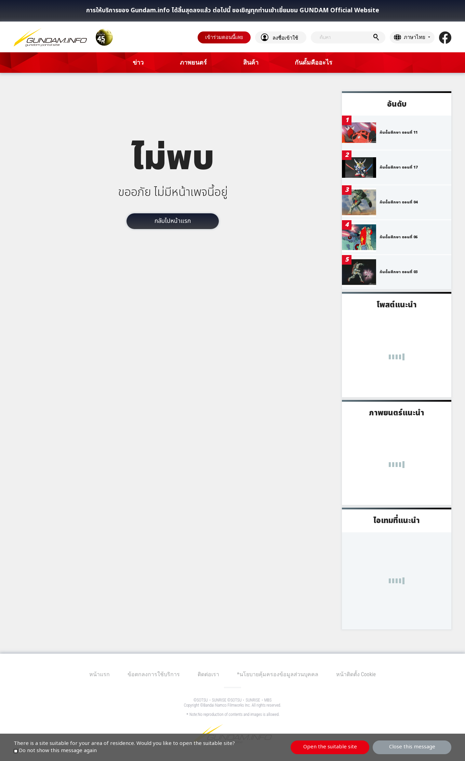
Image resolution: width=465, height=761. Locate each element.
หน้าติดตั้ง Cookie (356, 674)
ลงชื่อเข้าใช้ (285, 38)
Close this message (412, 747)
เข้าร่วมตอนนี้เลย (224, 37)
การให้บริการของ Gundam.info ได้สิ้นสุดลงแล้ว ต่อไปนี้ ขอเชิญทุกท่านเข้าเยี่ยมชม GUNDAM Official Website (232, 10)
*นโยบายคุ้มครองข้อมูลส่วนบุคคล (277, 674)
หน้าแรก (99, 674)
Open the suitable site (330, 747)
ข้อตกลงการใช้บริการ (154, 674)
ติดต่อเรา (208, 674)
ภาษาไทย (414, 37)
